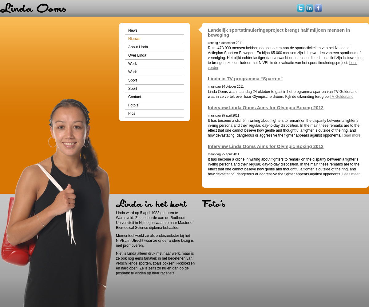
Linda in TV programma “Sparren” (245, 78)
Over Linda (137, 55)
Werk (132, 64)
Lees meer (351, 174)
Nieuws (134, 39)
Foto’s (133, 105)
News (132, 30)
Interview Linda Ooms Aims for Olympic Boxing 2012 (265, 107)
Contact (134, 97)
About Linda (138, 47)
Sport (132, 80)
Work (132, 72)
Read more (351, 135)
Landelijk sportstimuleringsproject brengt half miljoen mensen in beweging (279, 32)
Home (33, 8)
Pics (131, 113)
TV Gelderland (341, 96)
